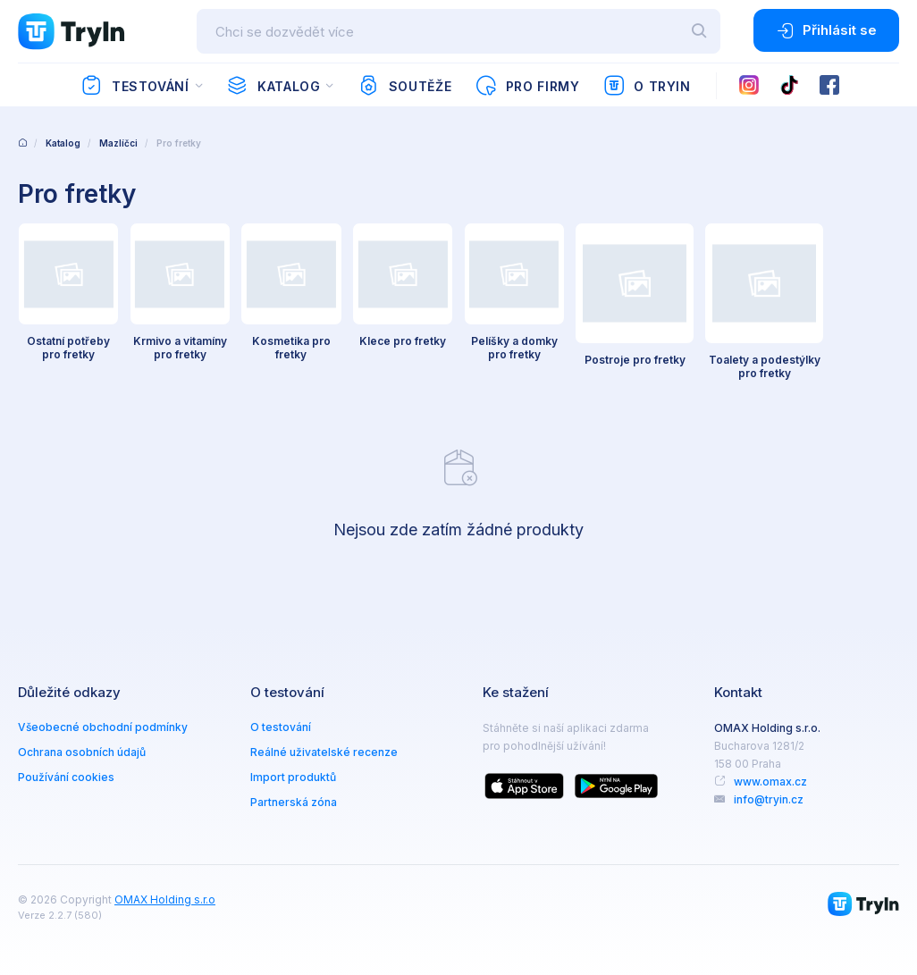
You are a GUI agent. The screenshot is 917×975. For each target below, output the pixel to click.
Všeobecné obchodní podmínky (103, 721)
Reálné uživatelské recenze (324, 746)
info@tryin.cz (768, 794)
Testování (134, 86)
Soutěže (404, 86)
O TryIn (647, 86)
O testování (280, 721)
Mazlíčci (118, 143)
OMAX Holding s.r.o (164, 894)
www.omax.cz (770, 776)
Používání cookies (66, 771)
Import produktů (293, 771)
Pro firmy (527, 86)
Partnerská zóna (293, 796)
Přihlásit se (826, 30)
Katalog (273, 86)
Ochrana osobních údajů (82, 746)
